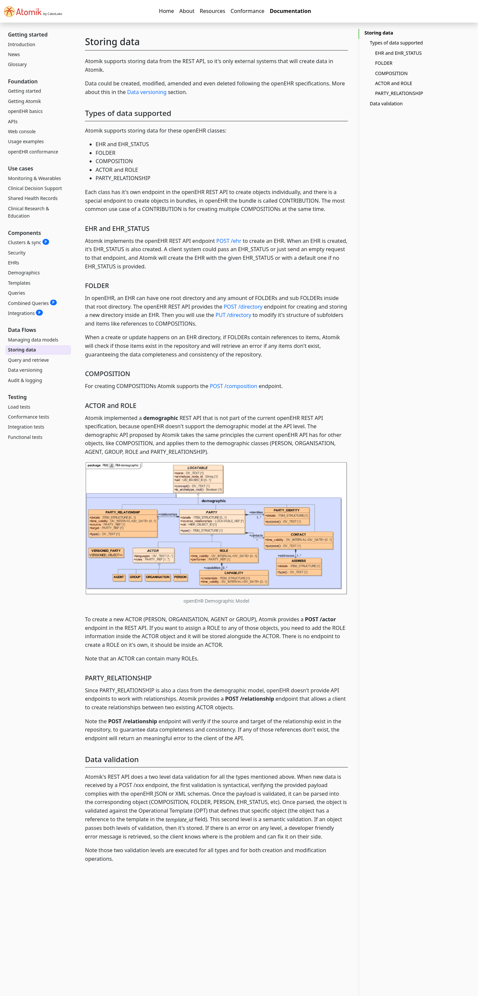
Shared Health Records (33, 198)
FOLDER (383, 63)
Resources (212, 11)
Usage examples (26, 141)
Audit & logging (25, 380)
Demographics (24, 272)
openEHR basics (25, 111)
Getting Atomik (24, 101)
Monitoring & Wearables (34, 178)
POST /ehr (229, 241)
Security (17, 252)
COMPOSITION (391, 73)
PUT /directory (233, 315)
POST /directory (243, 306)
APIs (13, 121)
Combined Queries (32, 303)
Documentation (290, 11)
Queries (16, 293)
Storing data (22, 350)
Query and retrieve (28, 360)
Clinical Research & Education (28, 212)
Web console (22, 131)
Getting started (24, 91)
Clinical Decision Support (35, 188)
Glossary (17, 64)
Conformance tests (28, 417)
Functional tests (25, 437)
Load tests (19, 407)
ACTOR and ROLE (393, 83)
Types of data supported (396, 43)
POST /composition (233, 386)
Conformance (248, 11)
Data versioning (25, 370)
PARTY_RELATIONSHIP (399, 93)
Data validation (386, 103)
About (186, 11)
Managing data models (33, 340)
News (14, 54)
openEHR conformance (33, 152)
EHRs (13, 262)
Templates (19, 283)
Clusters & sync (28, 242)
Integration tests (26, 427)
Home (166, 11)
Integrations (25, 313)
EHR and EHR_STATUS (398, 53)
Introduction (21, 44)
